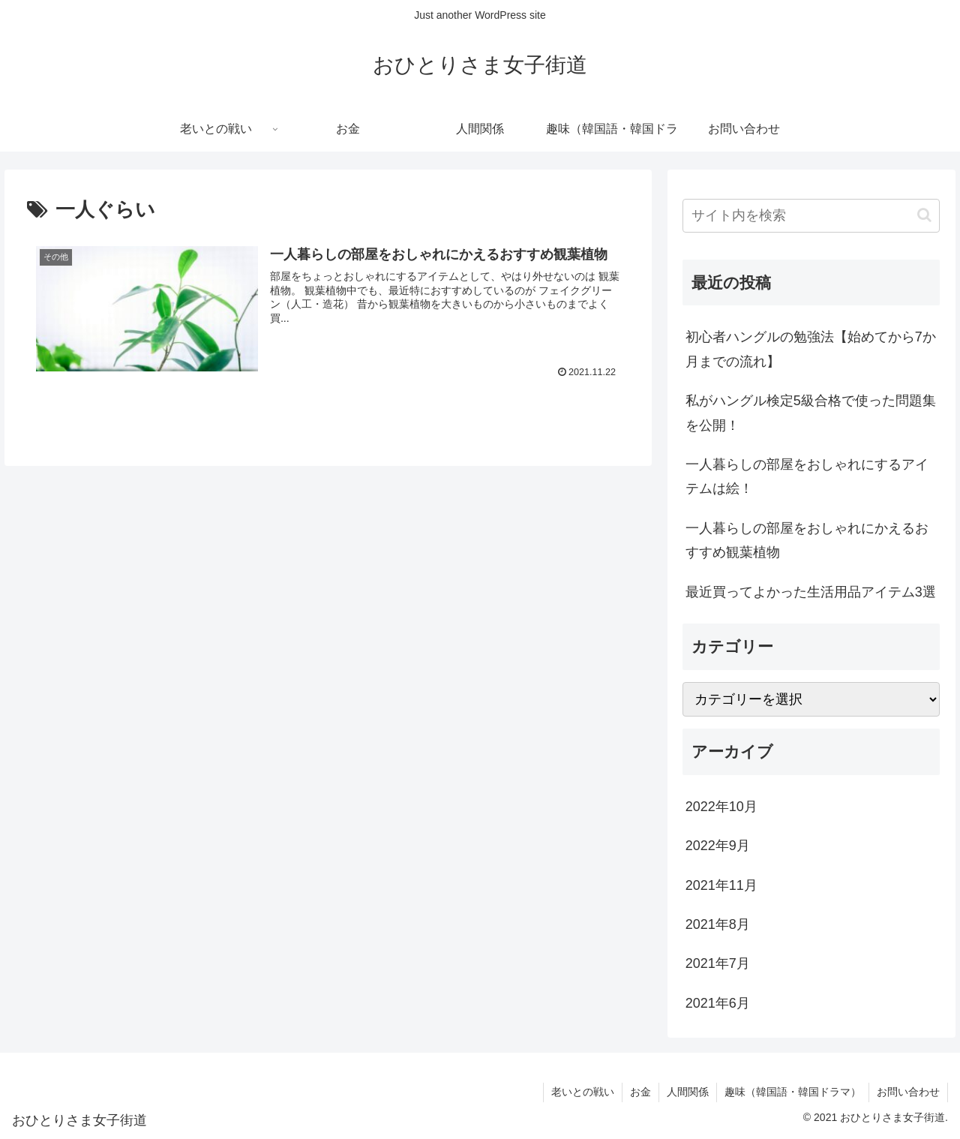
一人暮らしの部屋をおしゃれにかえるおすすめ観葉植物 (807, 540)
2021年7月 (718, 963)
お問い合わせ (908, 1092)
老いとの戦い (582, 1092)
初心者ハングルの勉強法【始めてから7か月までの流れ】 (811, 348)
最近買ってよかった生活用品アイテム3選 (811, 592)
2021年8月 (718, 924)
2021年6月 (718, 1003)
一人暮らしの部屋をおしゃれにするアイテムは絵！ (807, 476)
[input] (811, 216)
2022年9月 (718, 845)
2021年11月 (722, 885)
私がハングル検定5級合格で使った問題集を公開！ (811, 412)
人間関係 (688, 1092)
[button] (924, 215)
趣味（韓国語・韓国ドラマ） (792, 1092)
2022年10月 (722, 806)
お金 (640, 1092)
